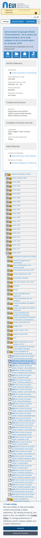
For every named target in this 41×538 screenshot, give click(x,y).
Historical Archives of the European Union (24, 156)
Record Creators (17, 21)
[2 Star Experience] (22, 10)
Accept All (20, 528)
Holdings (6, 21)
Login (35, 17)
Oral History (31, 21)
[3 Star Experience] (25, 10)
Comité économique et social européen (23, 73)
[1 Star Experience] (20, 10)
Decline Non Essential (20, 533)
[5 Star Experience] (29, 10)
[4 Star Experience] (27, 10)
